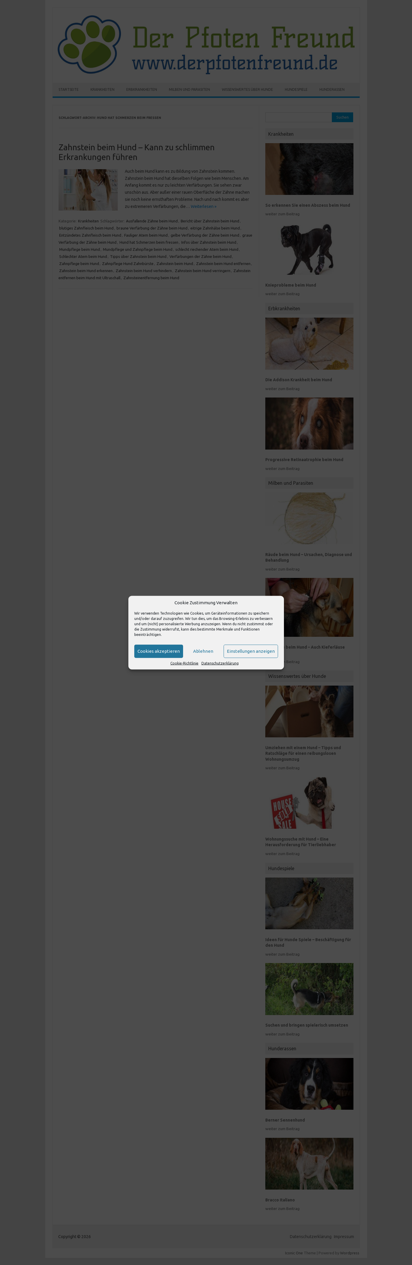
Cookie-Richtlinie (184, 663)
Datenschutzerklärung (220, 663)
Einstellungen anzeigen (251, 651)
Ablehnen (203, 651)
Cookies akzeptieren (159, 651)
